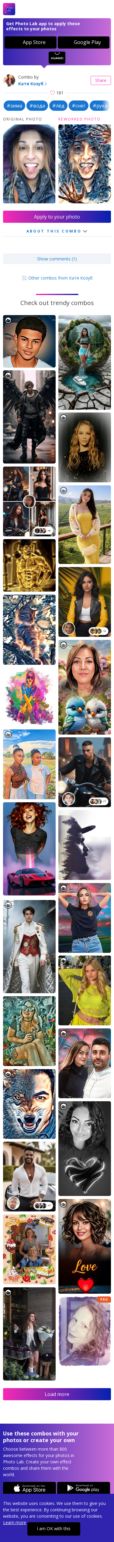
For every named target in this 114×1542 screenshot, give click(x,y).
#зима (14, 105)
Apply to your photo (57, 216)
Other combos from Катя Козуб (57, 278)
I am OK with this (54, 1528)
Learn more (14, 1522)
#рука (100, 105)
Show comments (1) (57, 259)
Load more (57, 1394)
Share (100, 80)
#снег (78, 105)
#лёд (58, 105)
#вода (37, 105)
